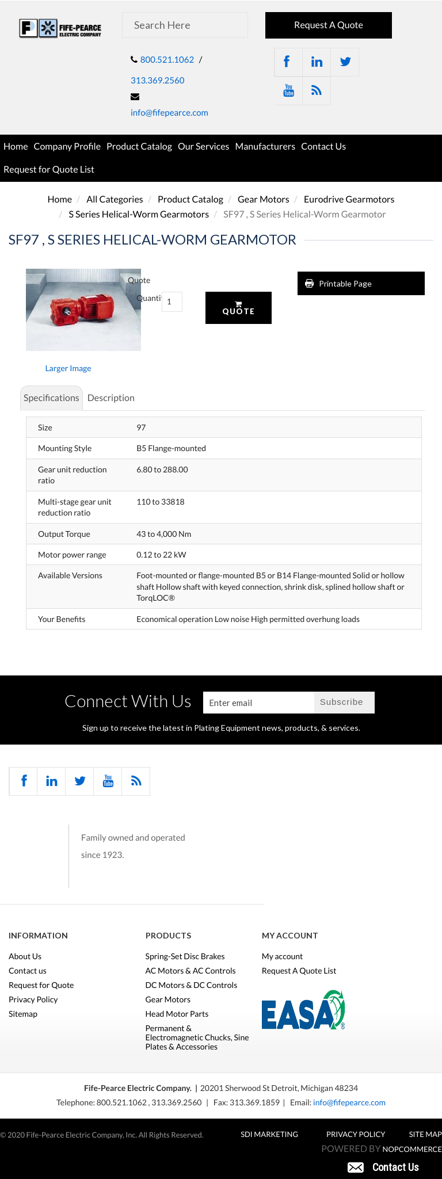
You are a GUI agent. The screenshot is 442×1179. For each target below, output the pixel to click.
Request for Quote (41, 985)
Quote (238, 308)
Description (111, 397)
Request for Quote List (48, 169)
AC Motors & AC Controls (191, 970)
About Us (25, 956)
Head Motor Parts (177, 1013)
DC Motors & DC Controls (192, 985)
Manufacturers (265, 146)
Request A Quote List (299, 970)
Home (15, 146)
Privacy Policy (33, 999)
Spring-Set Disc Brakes (185, 956)
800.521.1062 (167, 60)
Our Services (204, 146)
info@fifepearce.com (169, 113)
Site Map (425, 1134)
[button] (383, 1166)
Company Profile (67, 146)
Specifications (51, 397)
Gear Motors (263, 199)
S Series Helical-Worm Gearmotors (138, 214)
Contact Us (323, 146)
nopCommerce (412, 1149)
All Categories (114, 199)
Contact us (28, 970)
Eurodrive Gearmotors (349, 199)
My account (282, 956)
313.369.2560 (157, 80)
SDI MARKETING (269, 1134)
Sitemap (23, 1013)
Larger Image (68, 368)
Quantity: (140, 298)
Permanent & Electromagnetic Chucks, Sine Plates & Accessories (197, 1037)
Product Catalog (139, 146)
